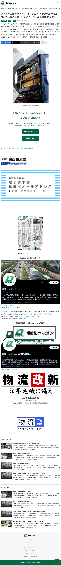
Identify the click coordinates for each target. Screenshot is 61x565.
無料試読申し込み (30, 132)
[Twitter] (15, 42)
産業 (13, 8)
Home (2, 8)
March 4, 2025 (23, 318)
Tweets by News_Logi (7, 305)
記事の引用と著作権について (31, 548)
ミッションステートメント (30, 556)
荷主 (17, 8)
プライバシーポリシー (30, 551)
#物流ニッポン (9, 312)
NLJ (5, 148)
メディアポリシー (30, 553)
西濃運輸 (30, 148)
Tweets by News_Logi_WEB (9, 369)
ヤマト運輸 (24, 148)
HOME (30, 539)
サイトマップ (30, 545)
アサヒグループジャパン (13, 148)
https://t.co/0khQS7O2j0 (32, 316)
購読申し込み (30, 138)
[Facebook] (6, 42)
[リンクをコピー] (26, 42)
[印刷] (36, 42)
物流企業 (9, 8)
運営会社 (30, 542)
